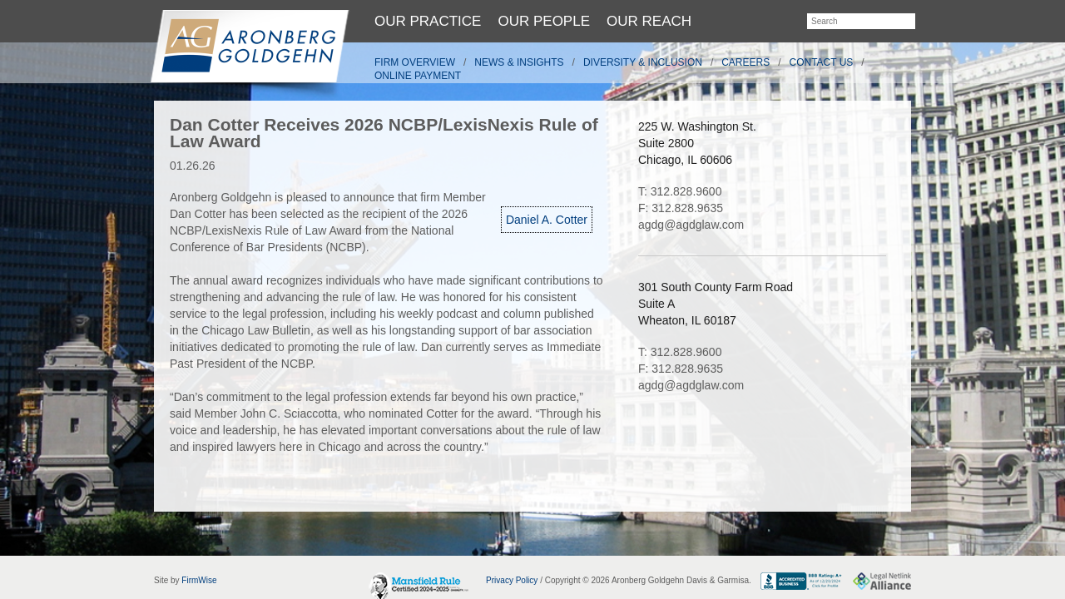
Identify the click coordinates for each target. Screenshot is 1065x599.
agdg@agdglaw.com (691, 224)
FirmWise (198, 580)
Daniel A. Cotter (546, 219)
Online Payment (417, 76)
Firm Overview (414, 62)
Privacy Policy (511, 580)
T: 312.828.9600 (679, 191)
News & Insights (518, 62)
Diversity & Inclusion (642, 62)
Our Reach (649, 21)
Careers (745, 62)
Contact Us (822, 62)
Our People (544, 21)
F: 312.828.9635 (680, 208)
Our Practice (427, 21)
